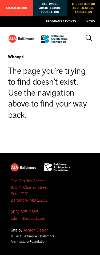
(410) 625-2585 (25, 212)
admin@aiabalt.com (28, 218)
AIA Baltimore (17, 8)
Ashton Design (36, 230)
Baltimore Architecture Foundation (50, 8)
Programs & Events (61, 21)
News (90, 21)
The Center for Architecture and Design (83, 8)
